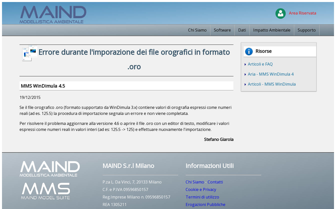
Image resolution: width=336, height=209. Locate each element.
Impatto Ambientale (271, 30)
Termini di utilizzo (202, 197)
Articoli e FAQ (260, 64)
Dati (242, 30)
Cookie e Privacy (201, 189)
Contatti (215, 182)
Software (222, 30)
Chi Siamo (197, 30)
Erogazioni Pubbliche (205, 204)
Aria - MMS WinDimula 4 (270, 74)
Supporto (307, 30)
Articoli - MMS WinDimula (271, 84)
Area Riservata (295, 13)
